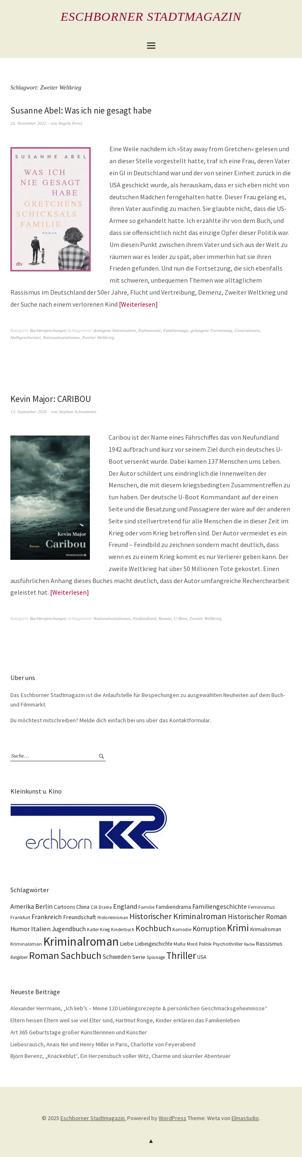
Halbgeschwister (25, 337)
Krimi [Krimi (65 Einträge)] (238, 928)
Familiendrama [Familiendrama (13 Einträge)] (173, 906)
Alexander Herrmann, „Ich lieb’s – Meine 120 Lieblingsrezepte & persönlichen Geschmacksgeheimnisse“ (138, 1008)
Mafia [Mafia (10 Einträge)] (180, 944)
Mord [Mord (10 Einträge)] (192, 944)
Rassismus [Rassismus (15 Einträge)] (269, 943)
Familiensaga (175, 330)
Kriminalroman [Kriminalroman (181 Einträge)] (81, 941)
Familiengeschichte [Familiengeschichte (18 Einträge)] (219, 906)
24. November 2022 (28, 123)
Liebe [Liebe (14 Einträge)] (127, 943)
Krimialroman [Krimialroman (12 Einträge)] (265, 929)
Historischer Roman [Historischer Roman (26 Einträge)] (257, 916)
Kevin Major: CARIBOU (50, 398)
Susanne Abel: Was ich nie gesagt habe (81, 110)
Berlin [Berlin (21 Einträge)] (44, 906)
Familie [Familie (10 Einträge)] (146, 907)
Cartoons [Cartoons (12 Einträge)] (64, 906)
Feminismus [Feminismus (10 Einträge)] (261, 907)
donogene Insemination (114, 330)
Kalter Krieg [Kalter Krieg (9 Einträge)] (98, 929)
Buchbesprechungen (48, 330)
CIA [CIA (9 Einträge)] (94, 907)
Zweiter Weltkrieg (98, 337)
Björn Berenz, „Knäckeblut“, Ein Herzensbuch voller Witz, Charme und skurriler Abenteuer (120, 1056)
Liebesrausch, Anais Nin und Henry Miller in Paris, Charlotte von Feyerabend (103, 1044)
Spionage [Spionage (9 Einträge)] (156, 957)
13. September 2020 (28, 411)
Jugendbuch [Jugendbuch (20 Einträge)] (69, 929)
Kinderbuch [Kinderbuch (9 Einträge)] (122, 929)
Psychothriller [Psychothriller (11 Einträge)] (228, 944)
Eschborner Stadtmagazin (151, 16)
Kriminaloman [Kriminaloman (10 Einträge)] (26, 944)
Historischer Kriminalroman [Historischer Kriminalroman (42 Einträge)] (178, 916)
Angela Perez (70, 123)
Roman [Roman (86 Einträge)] (44, 955)
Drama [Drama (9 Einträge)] (105, 907)
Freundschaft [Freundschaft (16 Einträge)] (79, 917)
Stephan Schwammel (78, 411)
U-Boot (180, 618)
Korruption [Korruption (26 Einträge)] (209, 928)
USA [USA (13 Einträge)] (201, 957)
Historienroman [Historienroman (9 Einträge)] (112, 917)
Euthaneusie (149, 330)
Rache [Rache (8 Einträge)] (249, 944)
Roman (164, 618)
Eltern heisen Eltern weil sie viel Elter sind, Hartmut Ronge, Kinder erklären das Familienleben (125, 1020)
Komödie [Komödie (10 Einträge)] (181, 929)
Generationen (246, 330)
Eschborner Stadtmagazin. (93, 1118)
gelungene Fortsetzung (211, 330)
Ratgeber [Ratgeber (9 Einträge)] (19, 957)
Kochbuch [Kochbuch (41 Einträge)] (153, 928)
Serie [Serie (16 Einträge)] (138, 957)
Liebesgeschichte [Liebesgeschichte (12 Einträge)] (153, 943)
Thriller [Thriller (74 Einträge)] (181, 955)
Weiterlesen (138, 304)
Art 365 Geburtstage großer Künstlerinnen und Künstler (78, 1032)
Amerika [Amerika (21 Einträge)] (22, 906)
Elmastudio (245, 1118)
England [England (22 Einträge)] (125, 906)
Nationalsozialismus (61, 337)
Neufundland (144, 618)
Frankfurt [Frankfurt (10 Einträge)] (20, 917)
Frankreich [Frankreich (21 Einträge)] (46, 917)
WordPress (172, 1118)
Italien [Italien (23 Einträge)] (41, 928)
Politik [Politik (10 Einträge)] (205, 944)
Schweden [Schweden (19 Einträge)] (117, 957)
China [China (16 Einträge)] (82, 906)
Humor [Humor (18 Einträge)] (20, 929)
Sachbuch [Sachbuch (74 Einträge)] (80, 955)
